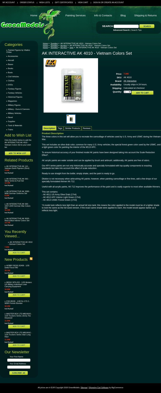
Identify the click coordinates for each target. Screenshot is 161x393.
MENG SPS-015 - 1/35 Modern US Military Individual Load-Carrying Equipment (18, 284)
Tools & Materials (15, 125)
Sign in (96, 2)
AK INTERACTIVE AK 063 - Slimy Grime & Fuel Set (17, 180)
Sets (71, 48)
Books (10, 68)
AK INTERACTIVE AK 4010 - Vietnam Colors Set (20, 243)
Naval (10, 117)
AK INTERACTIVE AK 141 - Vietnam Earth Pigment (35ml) (17, 167)
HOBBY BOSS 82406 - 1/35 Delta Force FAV (17, 266)
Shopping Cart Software (98, 388)
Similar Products (72, 128)
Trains (10, 130)
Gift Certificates (64, 2)
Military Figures (14, 105)
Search (107, 26)
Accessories (13, 56)
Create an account (114, 2)
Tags (60, 128)
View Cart (83, 2)
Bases (10, 64)
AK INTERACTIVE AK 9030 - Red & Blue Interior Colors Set (17, 219)
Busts (10, 72)
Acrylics (63, 45)
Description (49, 128)
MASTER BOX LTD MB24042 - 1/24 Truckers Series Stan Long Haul (18, 335)
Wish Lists (44, 2)
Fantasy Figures (14, 89)
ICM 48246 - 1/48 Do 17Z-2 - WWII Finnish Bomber (17, 302)
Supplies (11, 121)
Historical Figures (15, 97)
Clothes (11, 81)
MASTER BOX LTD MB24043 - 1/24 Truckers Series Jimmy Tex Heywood (18, 316)
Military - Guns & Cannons (19, 109)
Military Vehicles (14, 113)
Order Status (27, 2)
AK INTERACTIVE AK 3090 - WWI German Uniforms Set (17, 192)
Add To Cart (19, 253)
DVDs (10, 85)
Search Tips (136, 30)
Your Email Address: (18, 364)
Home (45, 43)
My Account (9, 2)
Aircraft (11, 60)
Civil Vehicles (13, 77)
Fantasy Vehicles (15, 93)
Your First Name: (16, 357)
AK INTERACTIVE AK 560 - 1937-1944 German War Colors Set (17, 206)
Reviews (87, 128)
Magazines (12, 101)
